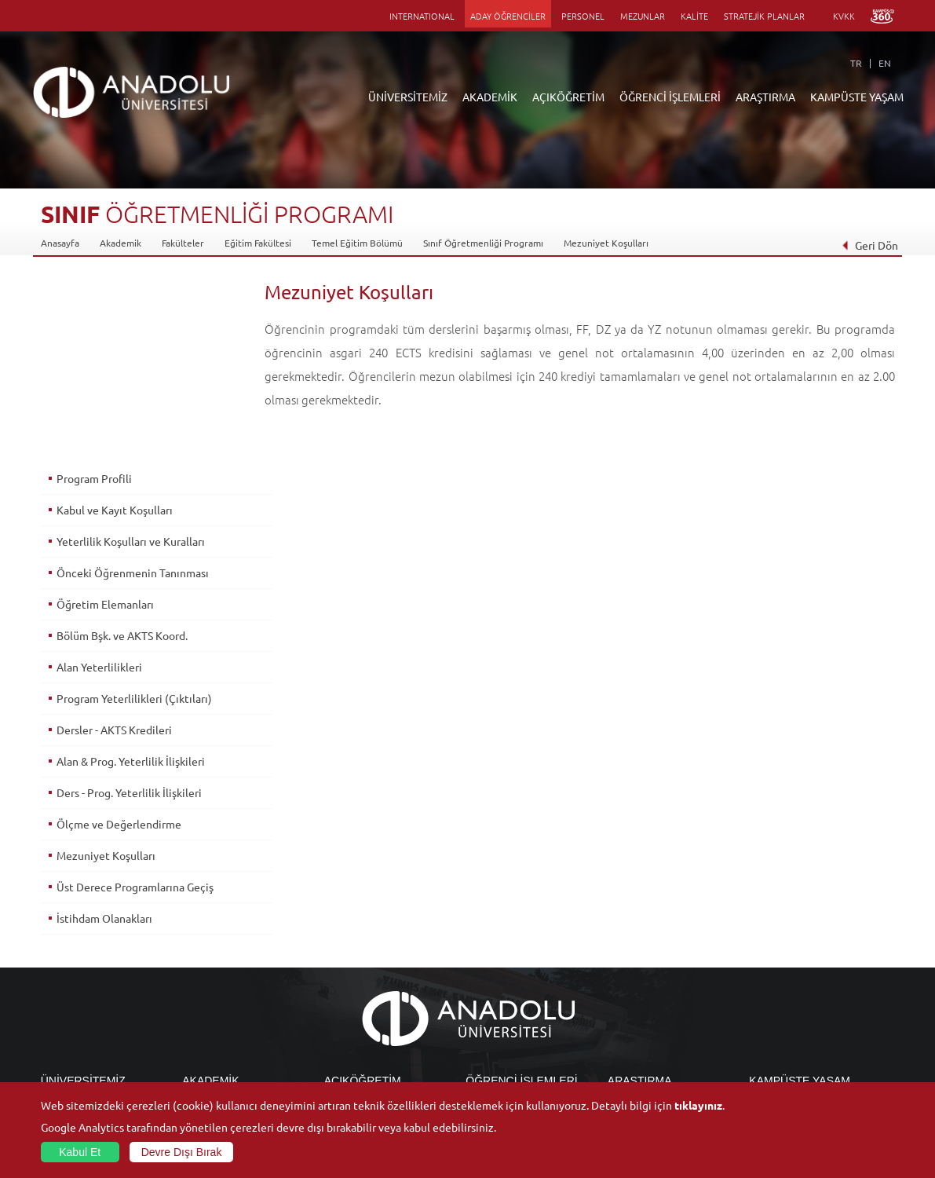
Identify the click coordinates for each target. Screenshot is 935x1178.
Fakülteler (183, 242)
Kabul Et (79, 1152)
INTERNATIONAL (422, 15)
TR (856, 63)
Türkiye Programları (366, 953)
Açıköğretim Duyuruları (374, 917)
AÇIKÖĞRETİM (568, 97)
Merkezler (630, 935)
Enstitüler (203, 935)
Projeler (625, 971)
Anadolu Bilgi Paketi (508, 953)
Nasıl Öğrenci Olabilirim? (376, 1007)
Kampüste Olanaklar (792, 1043)
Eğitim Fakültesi (258, 242)
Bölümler (60, 971)
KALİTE (694, 15)
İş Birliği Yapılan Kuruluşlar (97, 1007)
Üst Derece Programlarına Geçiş (134, 706)
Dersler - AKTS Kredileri (113, 549)
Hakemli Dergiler (644, 989)
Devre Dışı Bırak (181, 1152)
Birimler (625, 917)
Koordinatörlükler (646, 953)
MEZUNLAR (642, 15)
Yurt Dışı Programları (369, 989)
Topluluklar (772, 1007)
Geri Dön (870, 245)
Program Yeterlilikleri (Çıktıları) (133, 517)
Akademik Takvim (360, 1025)
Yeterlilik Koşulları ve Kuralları (130, 360)
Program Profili (93, 298)
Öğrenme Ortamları (366, 1043)
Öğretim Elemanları (104, 423)
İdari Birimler (69, 953)
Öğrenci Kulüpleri (787, 1025)
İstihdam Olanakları (104, 737)
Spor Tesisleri (777, 989)
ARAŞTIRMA (765, 97)
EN (884, 63)
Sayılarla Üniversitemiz (89, 935)
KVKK (844, 15)
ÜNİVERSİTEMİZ (407, 97)
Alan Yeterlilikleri (98, 486)
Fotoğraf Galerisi (784, 1061)
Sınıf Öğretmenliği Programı (483, 242)
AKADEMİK (489, 97)
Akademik (120, 242)
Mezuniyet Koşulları (606, 242)
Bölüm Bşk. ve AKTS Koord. (121, 455)
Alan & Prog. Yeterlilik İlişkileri (130, 580)
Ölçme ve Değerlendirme (118, 643)
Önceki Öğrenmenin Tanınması (132, 392)
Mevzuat (59, 1043)
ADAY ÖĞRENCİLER (508, 15)
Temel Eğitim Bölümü (357, 242)
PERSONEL (582, 15)
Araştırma (345, 971)
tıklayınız (698, 1105)
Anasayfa (60, 242)
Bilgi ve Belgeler (76, 1025)
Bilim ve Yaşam (639, 1080)
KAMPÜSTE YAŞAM (857, 97)
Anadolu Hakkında (79, 917)
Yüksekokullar (211, 971)
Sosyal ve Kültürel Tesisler (804, 917)
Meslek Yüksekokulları (229, 953)
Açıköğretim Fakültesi (370, 935)
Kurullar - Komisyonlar (88, 989)
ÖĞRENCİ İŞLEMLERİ (670, 97)
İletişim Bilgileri (74, 1061)
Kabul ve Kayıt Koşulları (114, 329)
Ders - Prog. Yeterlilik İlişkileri (128, 612)
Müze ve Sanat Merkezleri (804, 971)
